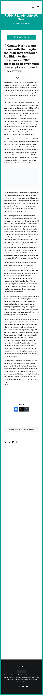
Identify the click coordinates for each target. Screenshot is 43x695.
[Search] (32, 7)
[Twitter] (21, 409)
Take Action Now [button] (21, 37)
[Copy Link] (26, 409)
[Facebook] (16, 409)
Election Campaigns (28, 429)
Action (28, 23)
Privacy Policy (21, 667)
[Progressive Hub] (14, 7)
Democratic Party (14, 429)
